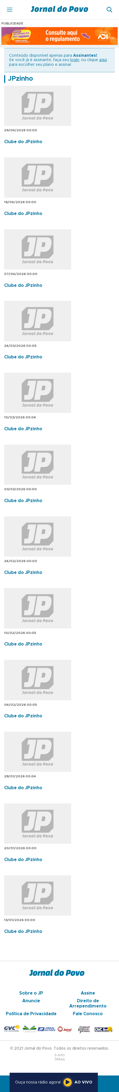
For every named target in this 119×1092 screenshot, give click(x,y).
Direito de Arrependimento (88, 1003)
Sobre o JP (31, 993)
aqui (103, 60)
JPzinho (20, 78)
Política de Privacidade (31, 1014)
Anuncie (31, 1001)
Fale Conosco (88, 1014)
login (74, 60)
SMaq (60, 1059)
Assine (88, 993)
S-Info (59, 1055)
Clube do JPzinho (23, 142)
